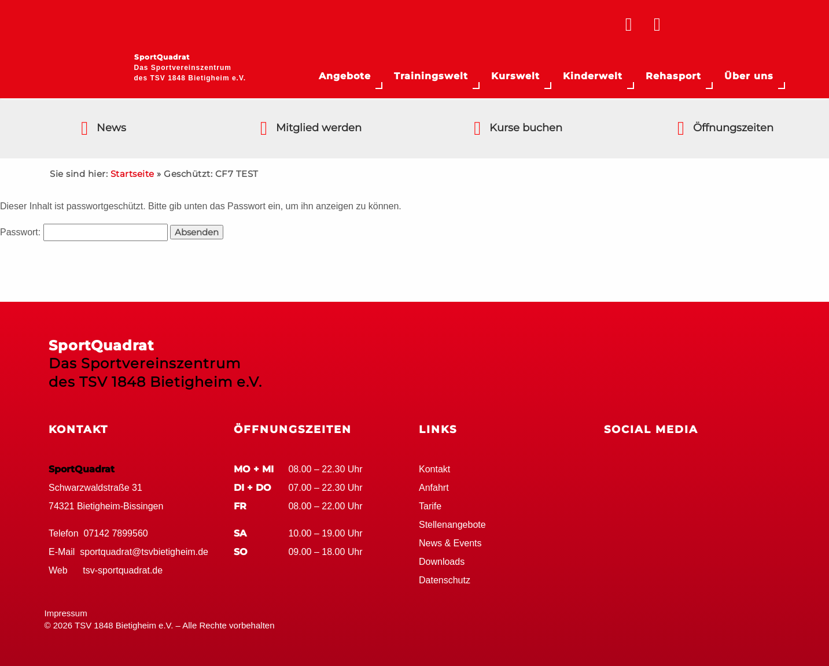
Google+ (647, 466)
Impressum (66, 613)
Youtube (679, 466)
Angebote (345, 76)
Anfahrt (434, 488)
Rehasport (673, 76)
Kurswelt (515, 76)
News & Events (450, 543)
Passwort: (84, 232)
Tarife (430, 506)
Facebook (615, 466)
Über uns (748, 76)
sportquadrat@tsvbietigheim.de (144, 552)
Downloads (442, 562)
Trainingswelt (431, 76)
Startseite (132, 173)
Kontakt (434, 469)
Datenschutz (444, 580)
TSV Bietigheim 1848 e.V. (733, 26)
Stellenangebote (452, 525)
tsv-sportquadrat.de (123, 570)
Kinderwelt (592, 76)
